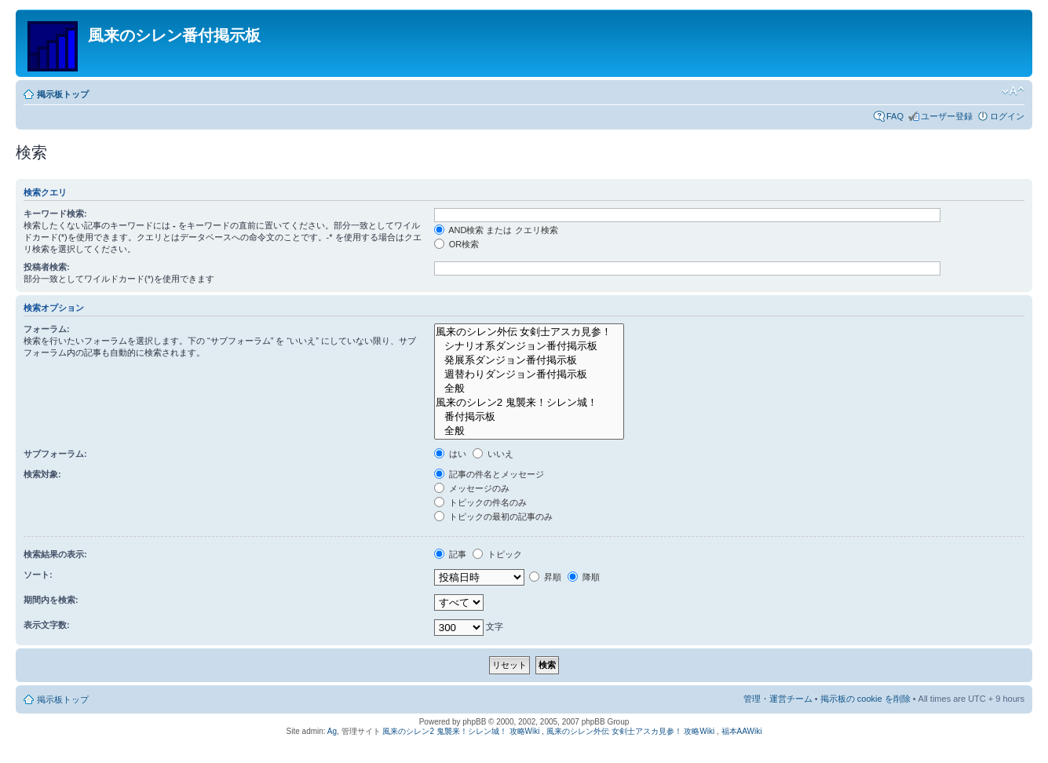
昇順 (545, 577)
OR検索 (457, 244)
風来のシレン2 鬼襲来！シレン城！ (529, 403)
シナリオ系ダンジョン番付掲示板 (529, 346)
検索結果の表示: (55, 554)
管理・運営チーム (777, 698)
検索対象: (42, 474)
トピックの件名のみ (480, 502)
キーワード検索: (55, 213)
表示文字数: (47, 625)
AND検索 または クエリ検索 (496, 230)
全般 (529, 389)
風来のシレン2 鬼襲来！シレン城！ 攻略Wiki (460, 731)
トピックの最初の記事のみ (493, 516)
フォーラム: (47, 329)
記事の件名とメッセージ (489, 474)
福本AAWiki (741, 731)
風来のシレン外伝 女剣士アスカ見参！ (529, 332)
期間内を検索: (51, 599)
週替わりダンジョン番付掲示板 (529, 374)
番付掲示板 (529, 417)
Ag (332, 731)
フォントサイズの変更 (1013, 91)
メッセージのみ (471, 488)
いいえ (493, 453)
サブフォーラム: (55, 453)
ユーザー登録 (947, 116)
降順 (584, 577)
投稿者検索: (47, 267)
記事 (450, 554)
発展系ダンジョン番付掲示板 (529, 360)
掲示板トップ (63, 94)
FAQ (895, 116)
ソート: (38, 574)
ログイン (1007, 116)
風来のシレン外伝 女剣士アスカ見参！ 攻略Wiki (630, 731)
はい (450, 453)
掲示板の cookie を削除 (865, 698)
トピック (497, 554)
